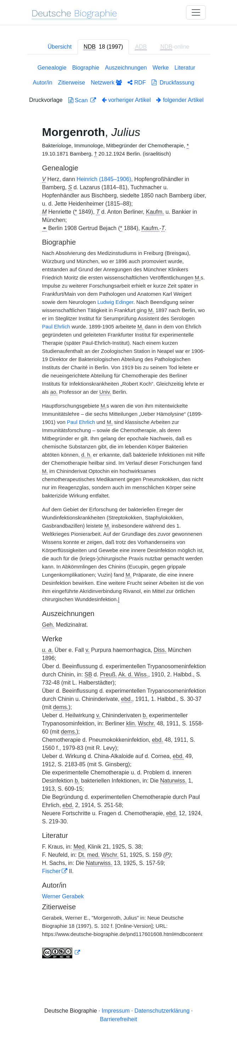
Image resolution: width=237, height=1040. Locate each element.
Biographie (86, 68)
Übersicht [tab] (60, 47)
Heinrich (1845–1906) (104, 179)
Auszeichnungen (126, 68)
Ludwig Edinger (115, 302)
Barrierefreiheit (118, 1019)
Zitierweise (71, 83)
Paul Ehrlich (56, 327)
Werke (161, 68)
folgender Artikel (179, 100)
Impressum (116, 1011)
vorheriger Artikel (126, 100)
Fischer (51, 871)
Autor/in (42, 83)
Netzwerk (106, 83)
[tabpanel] (119, 513)
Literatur (184, 68)
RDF (137, 83)
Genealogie (52, 68)
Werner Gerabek (63, 896)
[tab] (103, 46)
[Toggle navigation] (196, 12)
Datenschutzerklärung (162, 1011)
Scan (78, 100)
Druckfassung (173, 83)
